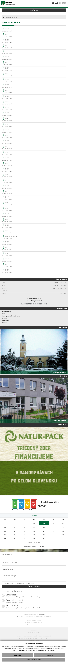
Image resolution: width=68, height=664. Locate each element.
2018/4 (7, 107)
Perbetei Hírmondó (12, 17)
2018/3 (7, 113)
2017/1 (7, 147)
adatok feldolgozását (27, 583)
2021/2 (7, 62)
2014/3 (7, 203)
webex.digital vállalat (34, 640)
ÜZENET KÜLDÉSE (34, 586)
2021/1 (7, 68)
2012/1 (7, 253)
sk (60, 3)
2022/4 (7, 29)
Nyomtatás (37, 620)
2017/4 (7, 130)
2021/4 (7, 51)
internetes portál (47, 636)
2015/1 (7, 191)
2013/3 (7, 219)
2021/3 (7, 57)
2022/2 (7, 40)
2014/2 (7, 208)
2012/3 (7, 242)
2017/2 (7, 141)
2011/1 (7, 270)
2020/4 (7, 74)
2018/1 (7, 124)
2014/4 (7, 197)
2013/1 (7, 231)
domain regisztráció (43, 638)
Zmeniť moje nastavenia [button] (33, 659)
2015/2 (7, 186)
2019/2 (7, 96)
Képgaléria (63, 376)
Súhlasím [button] (17, 655)
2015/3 (7, 180)
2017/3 (7, 135)
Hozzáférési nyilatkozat (30, 622)
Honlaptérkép (30, 620)
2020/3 (7, 79)
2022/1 (7, 45)
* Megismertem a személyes (18, 583)
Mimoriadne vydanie (11, 236)
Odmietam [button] (49, 655)
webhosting (22, 638)
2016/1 (7, 169)
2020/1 (7, 90)
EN (65, 3)
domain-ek (35, 638)
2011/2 (7, 264)
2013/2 (7, 225)
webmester (34, 630)
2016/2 (7, 163)
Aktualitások (62, 308)
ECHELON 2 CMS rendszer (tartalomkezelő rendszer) (29, 636)
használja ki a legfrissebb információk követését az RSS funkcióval (34, 616)
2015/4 (7, 175)
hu (63, 3)
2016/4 (7, 152)
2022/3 (7, 34)
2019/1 (7, 102)
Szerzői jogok (40, 622)
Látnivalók (63, 327)
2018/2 (7, 118)
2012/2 (7, 247)
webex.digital (37, 632)
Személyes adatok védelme (34, 624)
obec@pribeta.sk (36, 301)
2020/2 (7, 85)
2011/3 (7, 259)
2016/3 (7, 158)
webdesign (30, 632)
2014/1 (7, 214)
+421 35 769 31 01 (35, 298)
